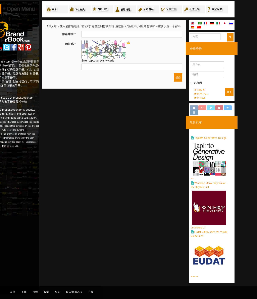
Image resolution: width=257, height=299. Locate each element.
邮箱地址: (86, 34)
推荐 (35, 291)
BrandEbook (74, 291)
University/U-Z (215, 224)
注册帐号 (216, 90)
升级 (90, 291)
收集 (46, 291)
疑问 (57, 291)
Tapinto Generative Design (227, 135)
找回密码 (216, 98)
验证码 (87, 44)
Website (211, 273)
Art (209, 175)
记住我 (213, 83)
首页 (12, 291)
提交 (195, 78)
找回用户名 (218, 94)
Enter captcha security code (115, 61)
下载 (24, 291)
